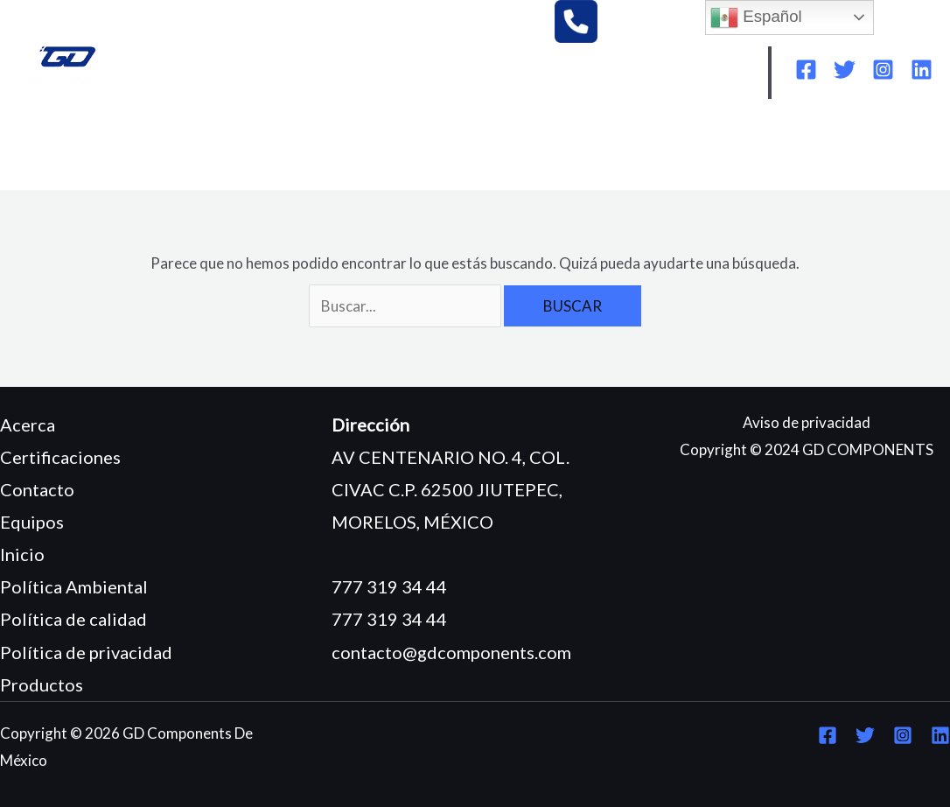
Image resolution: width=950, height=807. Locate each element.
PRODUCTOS (410, 150)
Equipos (32, 521)
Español (756, 18)
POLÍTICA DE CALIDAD (110, 176)
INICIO (56, 150)
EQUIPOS (301, 150)
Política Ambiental (74, 586)
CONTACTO (262, 176)
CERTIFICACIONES (551, 150)
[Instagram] (883, 70)
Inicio (22, 554)
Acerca (27, 424)
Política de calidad (73, 618)
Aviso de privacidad (806, 422)
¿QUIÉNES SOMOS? (174, 150)
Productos (41, 684)
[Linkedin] (922, 70)
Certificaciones (60, 456)
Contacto (37, 489)
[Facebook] (806, 70)
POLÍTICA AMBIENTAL (724, 150)
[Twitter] (845, 70)
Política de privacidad (86, 652)
